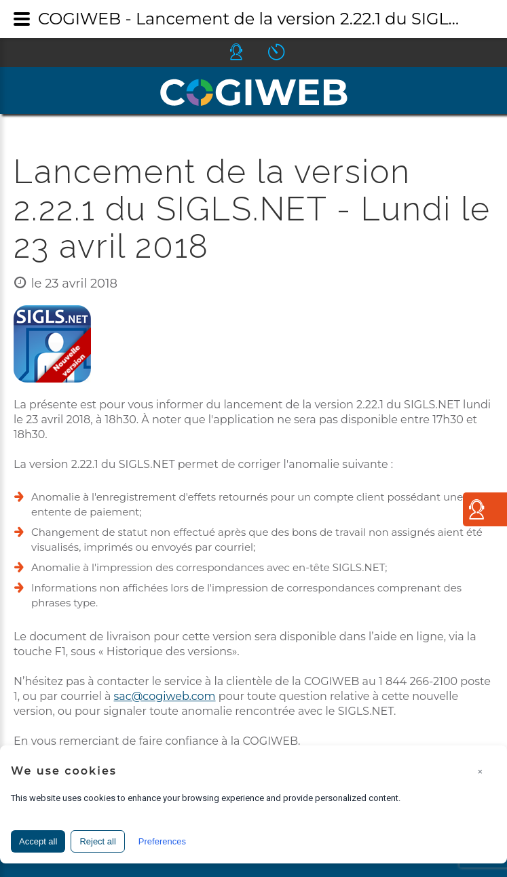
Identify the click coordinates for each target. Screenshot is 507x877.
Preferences (162, 841)
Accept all (38, 841)
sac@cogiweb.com (165, 696)
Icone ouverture (288, 51)
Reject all (97, 841)
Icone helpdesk (248, 51)
